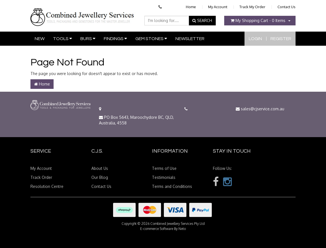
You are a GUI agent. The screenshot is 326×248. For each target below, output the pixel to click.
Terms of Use (164, 168)
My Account (217, 7)
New (40, 38)
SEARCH (202, 20)
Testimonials (163, 177)
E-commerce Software (156, 229)
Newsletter (189, 38)
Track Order (41, 177)
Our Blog (99, 177)
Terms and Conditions (172, 186)
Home (191, 7)
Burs (87, 38)
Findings (115, 38)
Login (255, 38)
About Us (99, 168)
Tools (62, 38)
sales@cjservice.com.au (260, 108)
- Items (258, 20)
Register (280, 38)
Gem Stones (151, 38)
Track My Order (252, 7)
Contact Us (286, 7)
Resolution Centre (46, 186)
